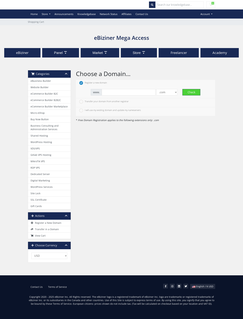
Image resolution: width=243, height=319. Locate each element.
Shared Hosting (39, 135)
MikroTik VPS (38, 161)
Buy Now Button (40, 119)
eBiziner (22, 52)
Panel (58, 53)
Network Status (108, 14)
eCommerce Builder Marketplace (49, 106)
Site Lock (35, 193)
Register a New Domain (46, 222)
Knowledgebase (86, 14)
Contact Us (142, 14)
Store (45, 14)
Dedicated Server (40, 174)
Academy (219, 52)
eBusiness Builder (41, 80)
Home (34, 14)
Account (205, 14)
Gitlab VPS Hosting (41, 154)
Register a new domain (93, 83)
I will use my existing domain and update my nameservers (110, 110)
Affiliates (126, 14)
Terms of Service (57, 286)
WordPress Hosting (41, 142)
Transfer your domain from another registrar (104, 102)
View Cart (38, 235)
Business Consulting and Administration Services (45, 127)
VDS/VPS (35, 148)
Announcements (64, 14)
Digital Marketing (40, 180)
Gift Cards (36, 206)
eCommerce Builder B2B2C (46, 100)
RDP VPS (35, 167)
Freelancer (179, 52)
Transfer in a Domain (45, 229)
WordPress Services (42, 186)
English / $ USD (202, 286)
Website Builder (40, 87)
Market (97, 53)
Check (191, 92)
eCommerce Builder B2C (44, 93)
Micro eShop (38, 112)
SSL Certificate (39, 199)
